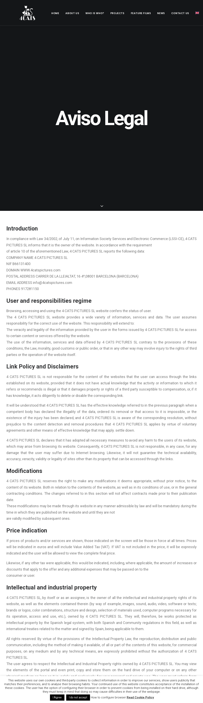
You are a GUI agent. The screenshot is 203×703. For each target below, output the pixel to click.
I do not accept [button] (78, 697)
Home (55, 13)
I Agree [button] (57, 697)
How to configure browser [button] (108, 697)
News (161, 13)
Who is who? (94, 13)
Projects (117, 13)
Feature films (141, 13)
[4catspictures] (22, 12)
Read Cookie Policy (140, 697)
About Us (72, 13)
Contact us (180, 13)
